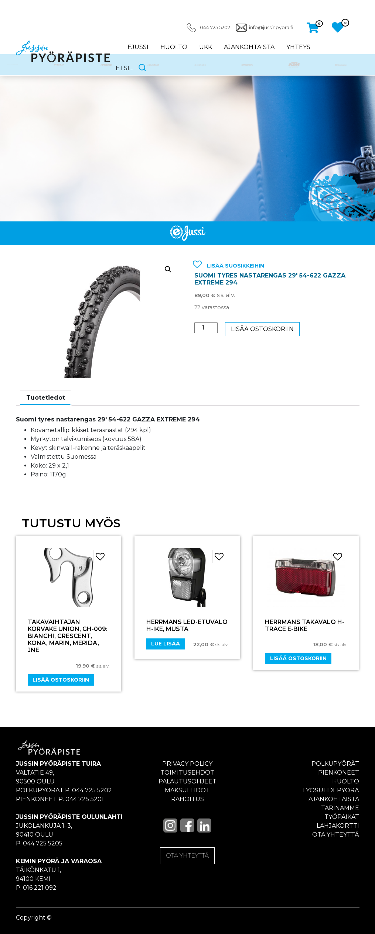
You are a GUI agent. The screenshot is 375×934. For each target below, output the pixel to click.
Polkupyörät (335, 763)
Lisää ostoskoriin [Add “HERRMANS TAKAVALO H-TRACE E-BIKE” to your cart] (298, 658)
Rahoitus (187, 799)
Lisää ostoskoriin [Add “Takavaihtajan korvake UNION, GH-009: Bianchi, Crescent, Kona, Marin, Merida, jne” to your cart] (61, 680)
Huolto (173, 47)
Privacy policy (187, 763)
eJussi (138, 47)
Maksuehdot (187, 790)
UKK (205, 47)
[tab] (45, 398)
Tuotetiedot (45, 397)
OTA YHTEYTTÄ (187, 855)
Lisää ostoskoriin (262, 328)
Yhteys (298, 47)
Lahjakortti (338, 825)
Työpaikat (341, 816)
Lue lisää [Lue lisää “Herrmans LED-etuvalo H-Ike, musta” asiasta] (165, 644)
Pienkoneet (338, 772)
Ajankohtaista (249, 47)
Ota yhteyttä (335, 834)
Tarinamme (340, 807)
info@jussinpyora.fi (271, 27)
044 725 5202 (215, 27)
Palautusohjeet (187, 781)
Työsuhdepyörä (330, 790)
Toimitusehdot (187, 772)
